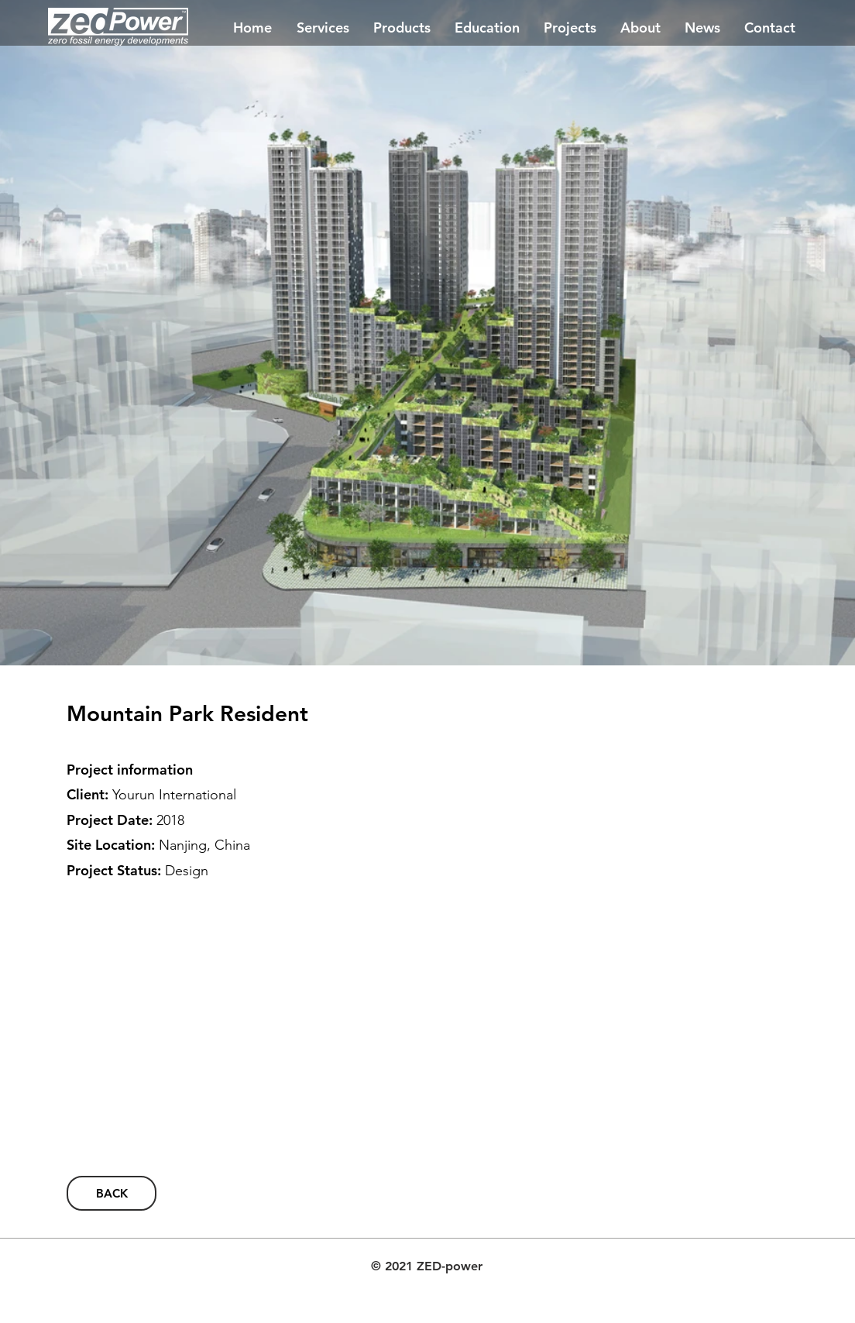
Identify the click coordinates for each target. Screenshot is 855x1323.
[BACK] (111, 1193)
